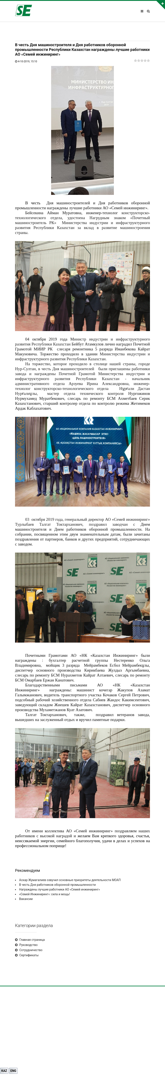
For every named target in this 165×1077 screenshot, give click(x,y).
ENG (13, 1070)
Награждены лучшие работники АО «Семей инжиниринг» (59, 889)
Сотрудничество (30, 950)
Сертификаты (29, 955)
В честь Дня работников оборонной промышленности (57, 884)
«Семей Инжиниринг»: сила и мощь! (44, 894)
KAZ (4, 1070)
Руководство (28, 945)
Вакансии (26, 899)
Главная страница (32, 939)
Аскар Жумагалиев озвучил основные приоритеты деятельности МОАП (70, 880)
